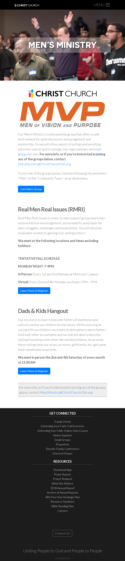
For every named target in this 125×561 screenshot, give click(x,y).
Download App (62, 469)
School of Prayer (62, 453)
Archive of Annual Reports (62, 492)
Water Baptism (62, 435)
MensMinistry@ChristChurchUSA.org (44, 164)
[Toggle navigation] (102, 5)
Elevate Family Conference (62, 448)
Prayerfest (62, 444)
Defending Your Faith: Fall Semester (62, 426)
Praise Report (62, 474)
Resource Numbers (63, 501)
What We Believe (62, 483)
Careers (63, 510)
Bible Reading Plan (63, 506)
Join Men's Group (31, 189)
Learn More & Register (34, 290)
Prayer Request (62, 478)
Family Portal (63, 421)
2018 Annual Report (62, 488)
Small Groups (63, 439)
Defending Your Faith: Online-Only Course (62, 430)
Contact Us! (62, 533)
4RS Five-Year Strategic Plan (62, 497)
